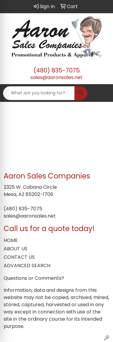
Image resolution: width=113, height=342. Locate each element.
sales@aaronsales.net (56, 77)
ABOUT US (15, 248)
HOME (11, 240)
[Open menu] (101, 93)
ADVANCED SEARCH (27, 265)
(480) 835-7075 (56, 70)
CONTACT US (19, 257)
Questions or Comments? (34, 278)
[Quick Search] (39, 93)
